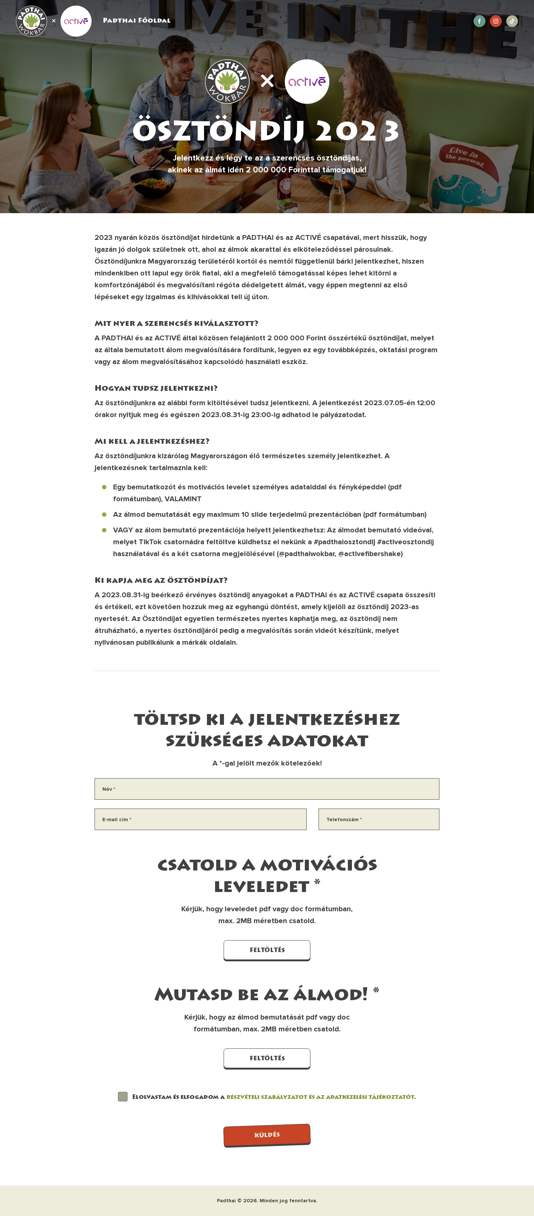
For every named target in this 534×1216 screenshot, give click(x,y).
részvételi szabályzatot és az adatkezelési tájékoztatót (320, 1097)
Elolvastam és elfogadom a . (274, 1097)
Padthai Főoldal (137, 21)
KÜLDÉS (267, 1135)
